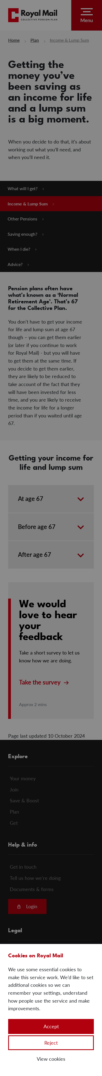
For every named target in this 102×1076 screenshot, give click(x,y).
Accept (51, 1026)
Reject (51, 1042)
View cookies (51, 1058)
